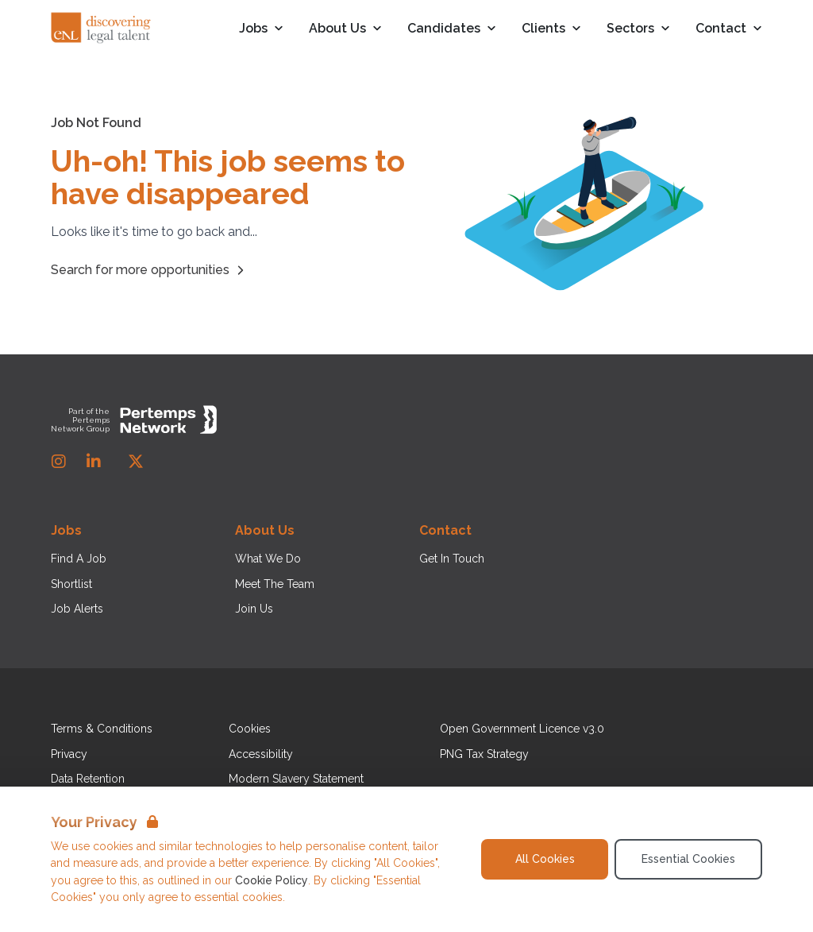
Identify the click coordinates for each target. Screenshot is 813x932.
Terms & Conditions (101, 728)
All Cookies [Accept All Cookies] (545, 859)
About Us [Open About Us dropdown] (345, 29)
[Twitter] (136, 462)
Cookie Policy (271, 880)
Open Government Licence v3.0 (522, 728)
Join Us (254, 608)
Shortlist (71, 584)
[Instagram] (58, 462)
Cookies (250, 728)
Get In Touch (451, 558)
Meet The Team (274, 584)
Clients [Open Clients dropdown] (551, 29)
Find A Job (78, 558)
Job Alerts (77, 608)
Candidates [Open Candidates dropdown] (451, 29)
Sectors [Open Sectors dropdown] (638, 29)
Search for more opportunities (150, 270)
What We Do (268, 558)
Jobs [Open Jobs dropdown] (261, 29)
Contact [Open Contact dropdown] (728, 29)
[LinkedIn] (93, 462)
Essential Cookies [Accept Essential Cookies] (688, 859)
